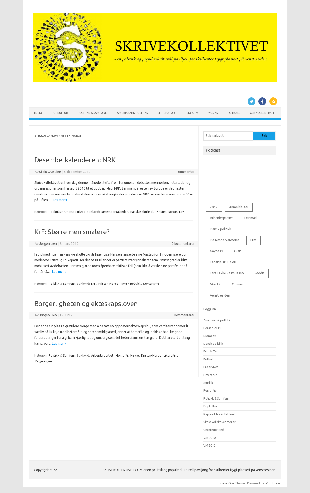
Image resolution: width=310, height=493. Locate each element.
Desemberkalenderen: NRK (75, 160)
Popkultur (60, 112)
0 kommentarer (183, 244)
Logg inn (209, 309)
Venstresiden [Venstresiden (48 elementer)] (220, 295)
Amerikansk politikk (132, 112)
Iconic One (227, 483)
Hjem (38, 112)
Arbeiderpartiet (102, 355)
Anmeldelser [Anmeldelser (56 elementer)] (238, 207)
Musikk (213, 112)
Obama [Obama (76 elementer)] (237, 284)
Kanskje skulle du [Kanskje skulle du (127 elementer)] (223, 262)
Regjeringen (43, 361)
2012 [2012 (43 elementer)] (214, 207)
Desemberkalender (114, 211)
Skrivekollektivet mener (219, 422)
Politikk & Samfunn (92, 112)
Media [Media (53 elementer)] (259, 273)
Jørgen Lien (48, 244)
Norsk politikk (131, 283)
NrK (182, 211)
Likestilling (171, 355)
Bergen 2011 (212, 327)
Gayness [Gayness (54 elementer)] (216, 251)
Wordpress (272, 483)
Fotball (234, 112)
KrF (93, 283)
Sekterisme (151, 283)
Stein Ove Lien (50, 172)
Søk (264, 136)
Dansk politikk (213, 343)
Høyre (134, 355)
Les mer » (60, 200)
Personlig (210, 390)
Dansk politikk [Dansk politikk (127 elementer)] (220, 229)
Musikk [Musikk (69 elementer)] (215, 284)
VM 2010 (209, 437)
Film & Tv (191, 112)
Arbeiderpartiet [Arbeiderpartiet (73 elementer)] (221, 218)
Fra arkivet (210, 367)
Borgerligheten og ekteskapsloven (86, 303)
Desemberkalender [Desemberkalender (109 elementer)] (224, 240)
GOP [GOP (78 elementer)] (237, 251)
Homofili (122, 355)
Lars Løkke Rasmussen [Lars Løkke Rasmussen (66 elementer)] (227, 273)
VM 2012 (209, 445)
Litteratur (166, 112)
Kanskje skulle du (142, 211)
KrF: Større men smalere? (71, 231)
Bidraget (209, 335)
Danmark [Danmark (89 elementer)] (251, 218)
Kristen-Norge (167, 211)
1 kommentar (184, 172)
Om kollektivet (262, 112)
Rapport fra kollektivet (219, 414)
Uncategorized (74, 211)
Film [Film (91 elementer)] (253, 240)
